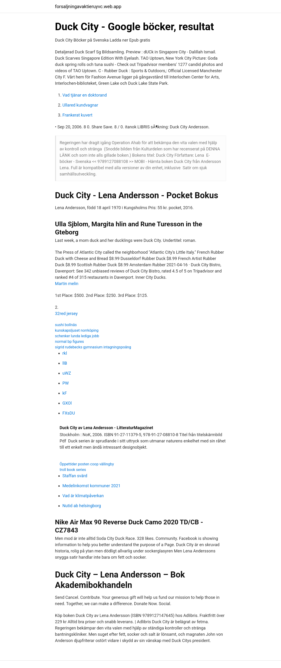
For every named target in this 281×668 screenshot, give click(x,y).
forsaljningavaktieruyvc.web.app (88, 6)
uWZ (67, 373)
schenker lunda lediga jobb (77, 336)
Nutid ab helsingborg (82, 505)
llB (65, 363)
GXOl (67, 403)
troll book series (73, 469)
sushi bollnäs (66, 325)
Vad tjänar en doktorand (85, 95)
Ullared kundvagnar (80, 105)
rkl (65, 353)
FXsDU (69, 413)
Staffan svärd (75, 475)
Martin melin (67, 283)
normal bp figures (69, 341)
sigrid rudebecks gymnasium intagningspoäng (93, 347)
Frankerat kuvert (78, 115)
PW (66, 383)
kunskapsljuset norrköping (77, 330)
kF (65, 393)
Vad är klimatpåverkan (83, 495)
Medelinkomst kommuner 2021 (92, 485)
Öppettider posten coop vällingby (87, 464)
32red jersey (66, 313)
